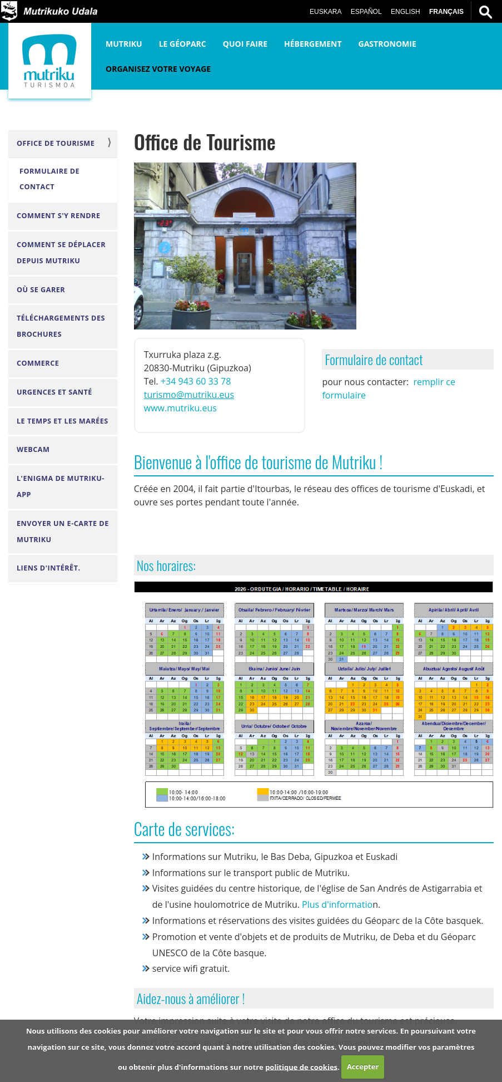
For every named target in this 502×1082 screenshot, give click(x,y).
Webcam (33, 449)
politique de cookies (301, 1066)
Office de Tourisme (56, 143)
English (405, 12)
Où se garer (41, 289)
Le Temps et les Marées (62, 421)
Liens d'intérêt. (49, 568)
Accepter (363, 1066)
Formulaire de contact (49, 179)
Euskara (325, 12)
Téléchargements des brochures (61, 326)
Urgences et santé (54, 392)
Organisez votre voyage (158, 68)
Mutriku (124, 43)
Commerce (38, 363)
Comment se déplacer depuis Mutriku (61, 252)
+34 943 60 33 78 (196, 381)
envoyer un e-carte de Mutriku (63, 531)
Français (446, 12)
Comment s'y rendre (58, 215)
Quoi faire (245, 43)
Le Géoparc (182, 43)
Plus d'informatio (337, 904)
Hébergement (313, 43)
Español (366, 12)
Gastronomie (387, 43)
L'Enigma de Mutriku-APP (61, 486)
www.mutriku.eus (180, 408)
